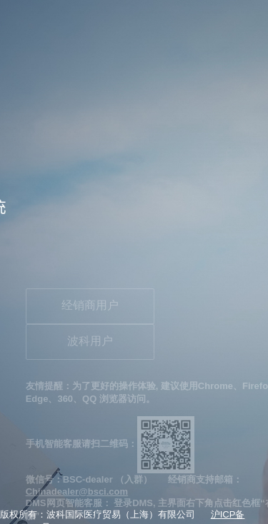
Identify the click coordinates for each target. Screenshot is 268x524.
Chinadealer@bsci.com (77, 491)
